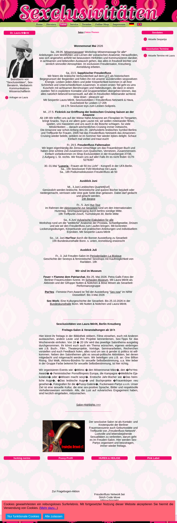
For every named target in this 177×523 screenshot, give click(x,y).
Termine (86, 24)
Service (74, 24)
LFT (107, 75)
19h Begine (88, 198)
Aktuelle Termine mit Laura (161, 55)
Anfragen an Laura (18, 97)
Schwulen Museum (97, 279)
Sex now (115, 291)
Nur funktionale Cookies (23, 516)
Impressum (119, 24)
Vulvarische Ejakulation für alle (95, 219)
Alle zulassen (53, 516)
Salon (63, 24)
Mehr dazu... (48, 508)
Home (39, 24)
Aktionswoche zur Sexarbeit (80, 207)
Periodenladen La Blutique (105, 255)
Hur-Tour (95, 204)
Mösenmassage (73, 51)
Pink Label (153, 458)
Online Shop (102, 24)
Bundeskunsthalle (60, 303)
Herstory (51, 24)
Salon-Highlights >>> (88, 404)
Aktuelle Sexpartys (157, 39)
